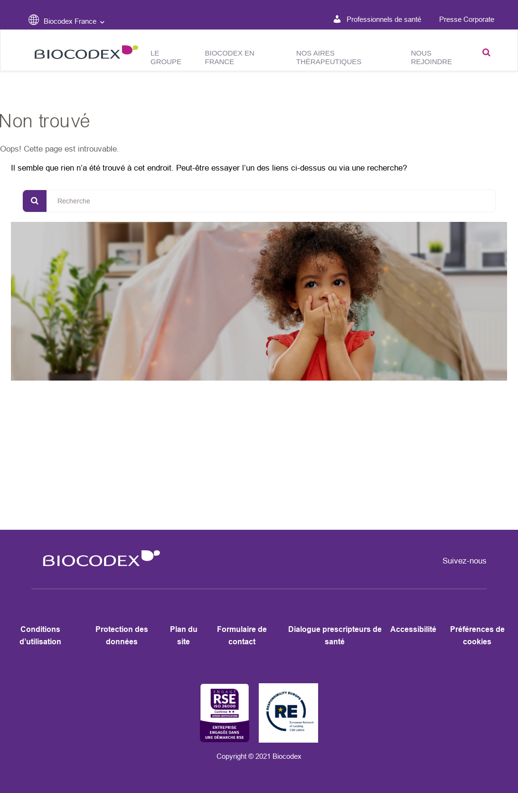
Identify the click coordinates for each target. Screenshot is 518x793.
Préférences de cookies (477, 635)
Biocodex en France (229, 57)
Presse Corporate (466, 19)
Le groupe (166, 57)
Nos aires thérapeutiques (329, 57)
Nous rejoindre (431, 57)
